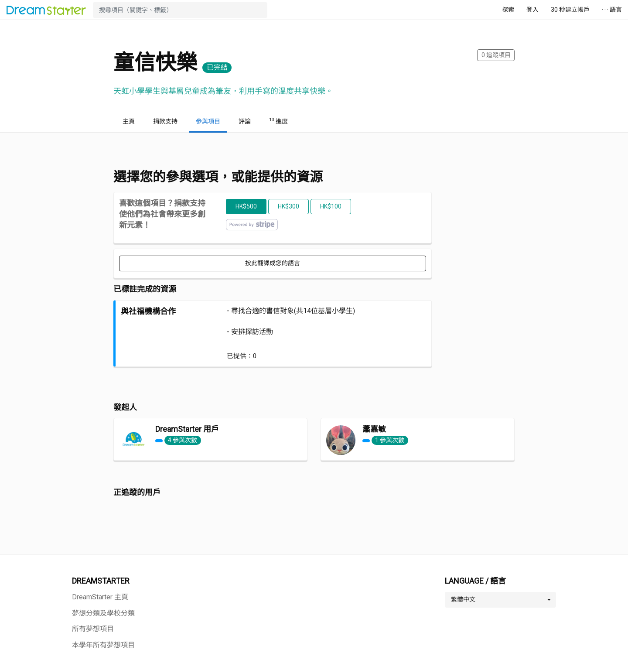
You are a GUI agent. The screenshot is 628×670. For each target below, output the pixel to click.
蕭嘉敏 (374, 429)
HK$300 (288, 206)
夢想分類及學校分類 (103, 613)
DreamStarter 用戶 (187, 429)
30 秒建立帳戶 (570, 9)
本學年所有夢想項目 (103, 645)
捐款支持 (165, 121)
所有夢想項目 (93, 629)
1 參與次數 (389, 440)
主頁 (129, 121)
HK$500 (246, 206)
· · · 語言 (612, 9)
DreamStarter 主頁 (100, 597)
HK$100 (330, 206)
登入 (532, 9)
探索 (508, 9)
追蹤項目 (496, 54)
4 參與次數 (182, 440)
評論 (245, 121)
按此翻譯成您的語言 (272, 263)
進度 (278, 121)
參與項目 (208, 121)
